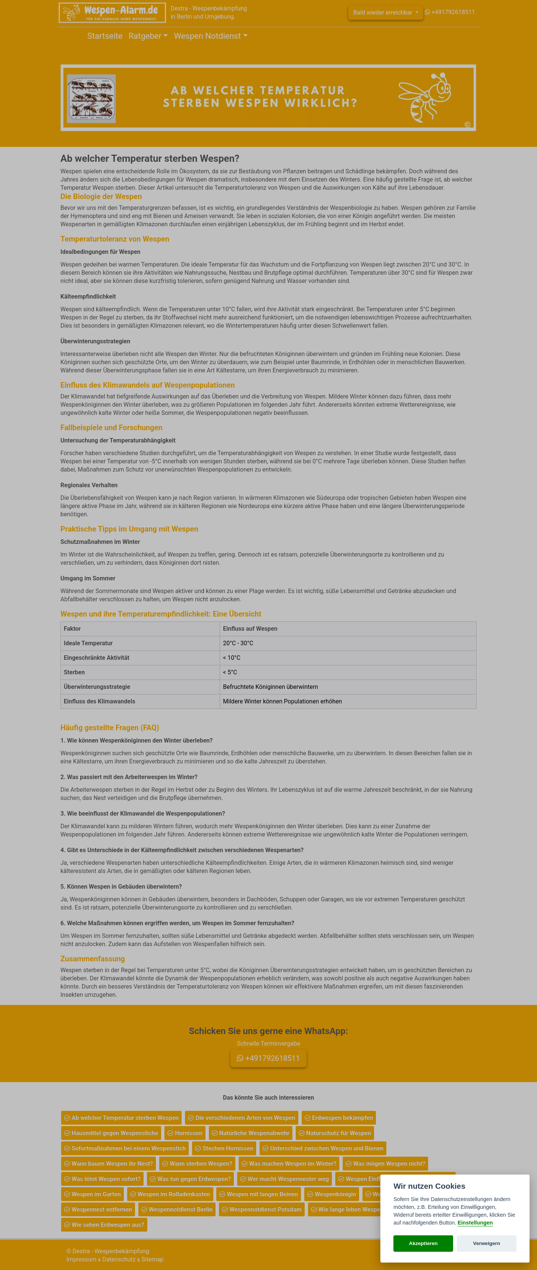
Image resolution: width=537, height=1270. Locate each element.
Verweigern (486, 1243)
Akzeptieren (423, 1243)
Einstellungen (475, 1223)
